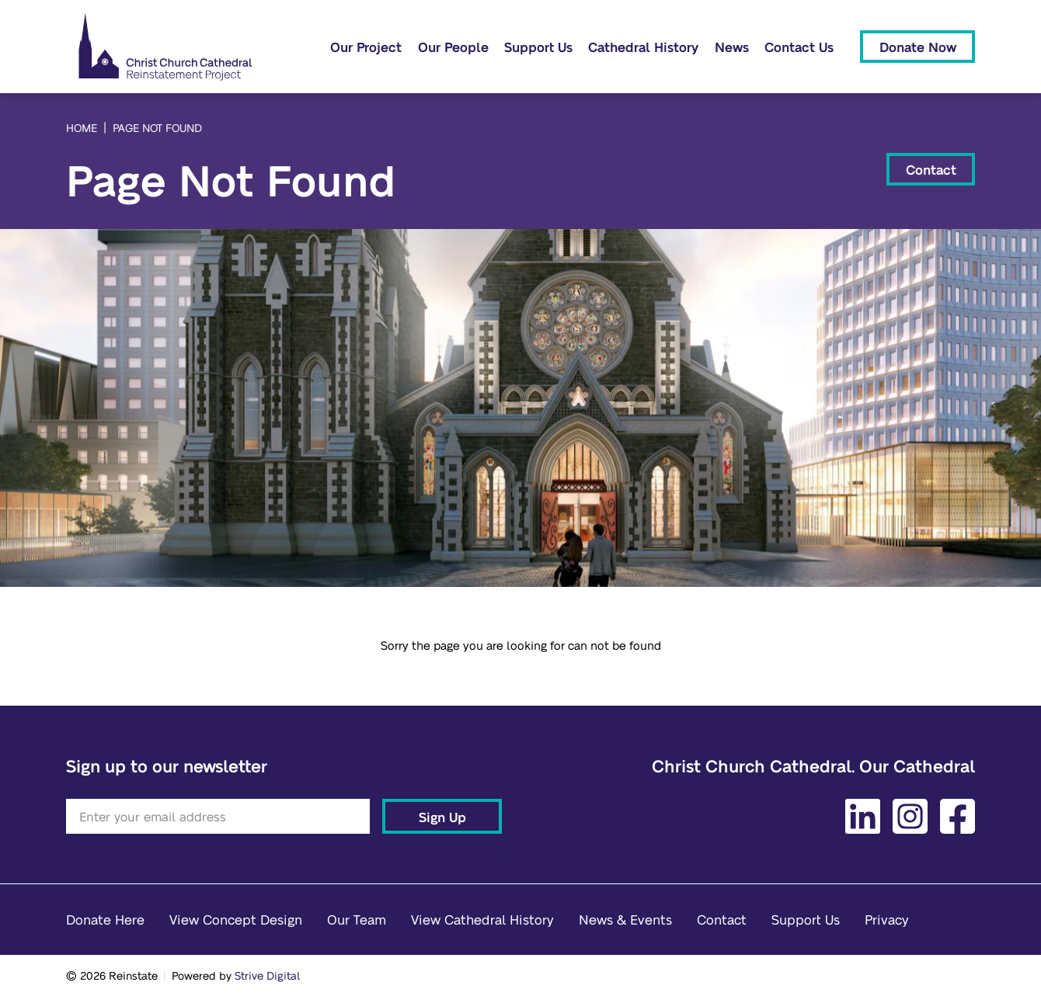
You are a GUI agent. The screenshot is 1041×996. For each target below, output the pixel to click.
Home (81, 127)
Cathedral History (643, 46)
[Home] (165, 46)
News (732, 46)
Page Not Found (157, 127)
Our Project (366, 46)
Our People (453, 46)
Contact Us (799, 46)
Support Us (538, 46)
